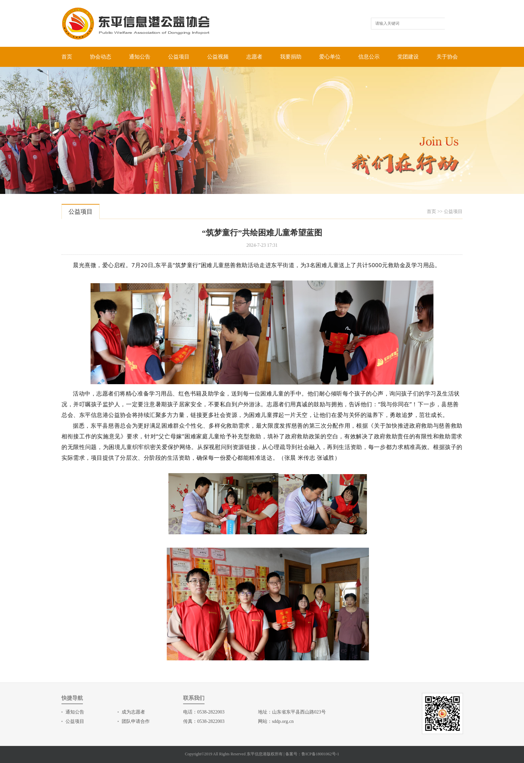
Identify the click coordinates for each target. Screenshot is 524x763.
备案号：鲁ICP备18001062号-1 (312, 754)
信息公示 (369, 57)
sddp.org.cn (283, 721)
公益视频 (218, 57)
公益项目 (178, 57)
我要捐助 (290, 57)
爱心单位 (330, 57)
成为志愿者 (133, 712)
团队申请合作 (136, 721)
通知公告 (139, 57)
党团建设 (408, 57)
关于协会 (447, 57)
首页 (66, 57)
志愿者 (254, 57)
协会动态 (100, 57)
